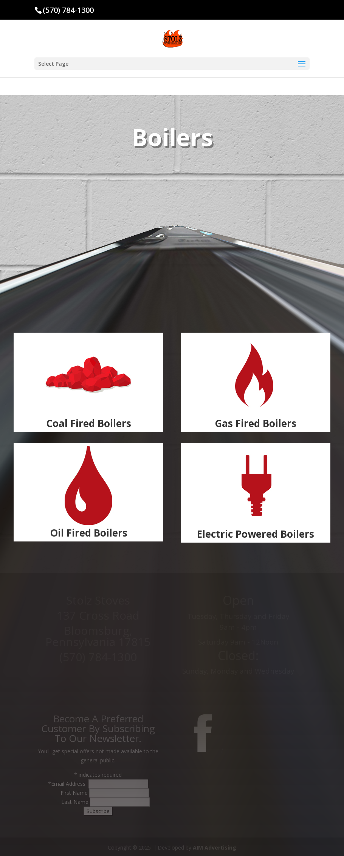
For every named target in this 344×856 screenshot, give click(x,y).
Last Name (75, 801)
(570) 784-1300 (68, 10)
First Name (74, 792)
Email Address (69, 783)
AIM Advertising (214, 847)
